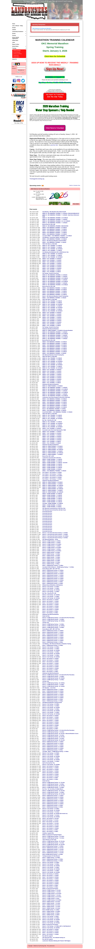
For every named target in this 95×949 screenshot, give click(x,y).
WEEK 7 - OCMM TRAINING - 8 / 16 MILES (52, 461)
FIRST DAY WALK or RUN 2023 (49, 413)
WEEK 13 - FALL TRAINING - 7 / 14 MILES (52, 250)
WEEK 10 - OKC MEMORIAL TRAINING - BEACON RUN (55, 226)
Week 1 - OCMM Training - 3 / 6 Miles (51, 914)
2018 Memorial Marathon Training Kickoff (52, 702)
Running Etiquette (16, 52)
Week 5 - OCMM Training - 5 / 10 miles (51, 908)
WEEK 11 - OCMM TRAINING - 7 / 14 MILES (52, 454)
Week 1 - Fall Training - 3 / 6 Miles (50, 612)
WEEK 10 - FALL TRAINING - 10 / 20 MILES (52, 257)
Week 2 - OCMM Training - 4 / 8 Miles (51, 563)
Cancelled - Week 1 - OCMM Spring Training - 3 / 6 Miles (55, 751)
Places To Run (15, 44)
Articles (14, 29)
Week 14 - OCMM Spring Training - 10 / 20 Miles (53, 621)
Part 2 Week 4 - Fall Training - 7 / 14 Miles (52, 474)
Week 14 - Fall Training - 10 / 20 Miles (51, 589)
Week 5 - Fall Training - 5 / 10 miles (50, 825)
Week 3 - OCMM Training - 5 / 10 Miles (51, 562)
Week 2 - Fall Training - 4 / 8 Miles (50, 611)
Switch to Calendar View (74, 185)
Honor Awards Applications (15, 38)
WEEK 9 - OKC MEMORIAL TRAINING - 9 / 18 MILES (54, 227)
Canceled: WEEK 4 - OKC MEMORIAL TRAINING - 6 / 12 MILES (57, 235)
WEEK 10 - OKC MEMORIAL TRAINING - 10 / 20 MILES (55, 284)
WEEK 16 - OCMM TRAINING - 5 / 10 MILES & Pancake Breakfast (57, 330)
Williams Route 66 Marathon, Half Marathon (52, 585)
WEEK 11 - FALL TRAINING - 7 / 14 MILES (52, 255)
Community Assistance (17, 31)
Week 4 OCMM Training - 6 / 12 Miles (50, 909)
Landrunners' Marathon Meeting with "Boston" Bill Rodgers (56, 940)
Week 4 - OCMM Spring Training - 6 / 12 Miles (53, 578)
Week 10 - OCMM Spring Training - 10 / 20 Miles (53, 686)
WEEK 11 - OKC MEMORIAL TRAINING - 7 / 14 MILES (54, 222)
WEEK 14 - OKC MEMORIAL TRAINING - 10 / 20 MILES (55, 217)
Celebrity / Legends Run (48, 833)
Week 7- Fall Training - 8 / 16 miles (50, 821)
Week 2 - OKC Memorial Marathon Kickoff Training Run (55, 296)
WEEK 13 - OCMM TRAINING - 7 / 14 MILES (52, 451)
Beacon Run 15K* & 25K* (48, 456)
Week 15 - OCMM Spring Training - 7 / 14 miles (53, 731)
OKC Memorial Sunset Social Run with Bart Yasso (54, 510)
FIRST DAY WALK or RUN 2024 (49, 356)
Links (13, 42)
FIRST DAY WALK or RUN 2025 (49, 299)
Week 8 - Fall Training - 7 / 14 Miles (50, 601)
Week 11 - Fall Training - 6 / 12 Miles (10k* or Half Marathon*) (56, 926)
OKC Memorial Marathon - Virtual (50, 539)
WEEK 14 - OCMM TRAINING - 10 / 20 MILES (52, 449)
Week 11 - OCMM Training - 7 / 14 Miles (51, 549)
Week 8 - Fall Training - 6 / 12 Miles (50, 931)
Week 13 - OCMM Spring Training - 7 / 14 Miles (53, 624)
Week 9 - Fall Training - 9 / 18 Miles (50, 599)
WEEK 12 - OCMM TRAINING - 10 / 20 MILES (52, 452)
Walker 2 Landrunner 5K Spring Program (52, 834)
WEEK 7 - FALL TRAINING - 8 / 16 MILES (51, 261)
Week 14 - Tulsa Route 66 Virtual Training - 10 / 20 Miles (55, 536)
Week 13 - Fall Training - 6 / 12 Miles (50, 921)
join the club (54, 145)
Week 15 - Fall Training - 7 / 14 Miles (50, 588)
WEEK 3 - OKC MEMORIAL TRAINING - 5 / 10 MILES (54, 239)
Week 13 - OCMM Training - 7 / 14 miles (51, 895)
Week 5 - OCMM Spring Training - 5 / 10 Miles (53, 576)
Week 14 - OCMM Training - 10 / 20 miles (51, 893)
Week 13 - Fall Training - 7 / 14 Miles (50, 591)
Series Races (15, 46)
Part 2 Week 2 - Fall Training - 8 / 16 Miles (52, 477)
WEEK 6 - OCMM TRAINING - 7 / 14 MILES (52, 498)
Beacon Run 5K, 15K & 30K (48, 224)
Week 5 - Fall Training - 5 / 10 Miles (50, 606)
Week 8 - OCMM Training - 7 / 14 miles (51, 903)
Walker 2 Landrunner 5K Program (50, 888)
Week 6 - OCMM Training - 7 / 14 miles (51, 906)
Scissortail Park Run (47, 511)
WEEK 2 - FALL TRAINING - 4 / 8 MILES (51, 270)
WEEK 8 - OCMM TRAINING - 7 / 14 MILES (52, 459)
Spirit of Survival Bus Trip (48, 762)
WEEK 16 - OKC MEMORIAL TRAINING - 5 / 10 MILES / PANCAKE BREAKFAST (60, 213)
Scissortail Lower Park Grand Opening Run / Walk (54, 430)
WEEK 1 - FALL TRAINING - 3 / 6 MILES (51, 271)
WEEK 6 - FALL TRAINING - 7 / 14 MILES (51, 263)
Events (14, 33)
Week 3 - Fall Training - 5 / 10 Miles (50, 609)
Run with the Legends (47, 935)
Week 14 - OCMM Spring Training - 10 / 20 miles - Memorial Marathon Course (60, 733)
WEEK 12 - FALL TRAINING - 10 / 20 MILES (52, 253)
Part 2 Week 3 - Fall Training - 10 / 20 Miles (52, 475)
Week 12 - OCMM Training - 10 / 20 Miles (51, 547)
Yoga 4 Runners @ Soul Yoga (49, 839)
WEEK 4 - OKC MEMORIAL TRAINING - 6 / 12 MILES (54, 294)
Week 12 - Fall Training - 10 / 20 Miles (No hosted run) (54, 813)
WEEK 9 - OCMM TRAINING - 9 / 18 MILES (52, 493)
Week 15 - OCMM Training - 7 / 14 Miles (51, 542)
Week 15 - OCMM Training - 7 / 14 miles (51, 891)
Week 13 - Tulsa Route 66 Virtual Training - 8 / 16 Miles (55, 537)
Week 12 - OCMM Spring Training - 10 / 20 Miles (53, 625)
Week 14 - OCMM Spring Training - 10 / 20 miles (53, 785)
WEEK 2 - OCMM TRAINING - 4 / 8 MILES (51, 469)
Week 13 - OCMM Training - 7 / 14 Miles (51, 545)
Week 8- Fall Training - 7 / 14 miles (50, 820)
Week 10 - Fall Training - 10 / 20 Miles (51, 598)
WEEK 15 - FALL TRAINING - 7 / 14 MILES (52, 247)
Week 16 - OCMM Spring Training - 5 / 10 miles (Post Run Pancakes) (58, 617)
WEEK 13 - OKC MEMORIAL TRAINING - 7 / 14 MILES (54, 219)
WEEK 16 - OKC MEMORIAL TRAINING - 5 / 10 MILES (54, 275)
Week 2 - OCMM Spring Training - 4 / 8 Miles (52, 581)
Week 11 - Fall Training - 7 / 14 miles (50, 815)
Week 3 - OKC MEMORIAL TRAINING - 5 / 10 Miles (54, 408)
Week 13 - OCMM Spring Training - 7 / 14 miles (53, 735)
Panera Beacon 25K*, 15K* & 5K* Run (51, 568)
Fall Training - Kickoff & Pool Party (50, 273)
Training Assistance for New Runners (51, 856)
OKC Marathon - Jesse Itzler (49, 687)
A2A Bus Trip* (45, 622)
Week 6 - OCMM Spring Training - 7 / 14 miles (53, 852)
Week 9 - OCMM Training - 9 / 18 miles (51, 901)
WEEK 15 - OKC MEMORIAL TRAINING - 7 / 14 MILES (54, 276)
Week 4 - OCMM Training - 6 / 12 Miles (51, 560)
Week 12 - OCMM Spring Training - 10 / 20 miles (53, 736)
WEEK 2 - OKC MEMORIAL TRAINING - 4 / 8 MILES (54, 353)
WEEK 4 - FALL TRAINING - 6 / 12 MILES (51, 266)
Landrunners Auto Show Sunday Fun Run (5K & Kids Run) (56, 397)
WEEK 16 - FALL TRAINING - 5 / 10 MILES (52, 245)
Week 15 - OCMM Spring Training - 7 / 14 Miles (53, 619)
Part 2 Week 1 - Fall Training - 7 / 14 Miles (52, 479)
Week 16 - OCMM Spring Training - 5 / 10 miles (53, 836)
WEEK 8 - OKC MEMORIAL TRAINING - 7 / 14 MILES (54, 229)
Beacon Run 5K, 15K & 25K (48, 286)
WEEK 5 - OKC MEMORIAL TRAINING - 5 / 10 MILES (54, 234)
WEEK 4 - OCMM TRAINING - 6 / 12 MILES (52, 465)
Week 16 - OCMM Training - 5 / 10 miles (51, 890)
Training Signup (16, 56)
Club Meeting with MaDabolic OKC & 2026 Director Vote (55, 252)
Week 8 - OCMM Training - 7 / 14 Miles (51, 554)
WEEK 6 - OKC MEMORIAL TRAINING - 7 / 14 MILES (54, 232)
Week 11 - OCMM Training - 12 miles (50, 898)
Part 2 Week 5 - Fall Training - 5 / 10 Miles (52, 472)
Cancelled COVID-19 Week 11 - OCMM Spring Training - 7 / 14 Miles (58, 567)
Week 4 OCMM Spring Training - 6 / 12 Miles (52, 854)
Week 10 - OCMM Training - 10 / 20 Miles (51, 550)
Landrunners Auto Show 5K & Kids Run (51, 457)
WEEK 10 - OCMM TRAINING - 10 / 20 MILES (52, 492)
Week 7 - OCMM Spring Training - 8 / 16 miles (53, 851)
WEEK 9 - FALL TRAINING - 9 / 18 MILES (51, 258)
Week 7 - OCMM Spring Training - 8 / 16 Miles (53, 573)
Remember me (21, 70)
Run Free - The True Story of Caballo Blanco (52, 789)
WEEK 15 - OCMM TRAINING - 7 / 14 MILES (52, 448)
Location (33, 197)
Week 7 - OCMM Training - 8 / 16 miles (51, 904)
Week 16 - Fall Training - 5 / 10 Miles (50, 586)
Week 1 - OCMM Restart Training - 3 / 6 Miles (52, 565)
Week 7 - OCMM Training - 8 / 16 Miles (51, 555)
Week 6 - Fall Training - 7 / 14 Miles (50, 604)
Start (34, 191)
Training (14, 48)
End (34, 194)
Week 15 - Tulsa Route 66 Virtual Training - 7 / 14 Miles (55, 534)
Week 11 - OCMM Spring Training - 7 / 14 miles (53, 738)
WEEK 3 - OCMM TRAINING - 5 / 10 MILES (52, 467)
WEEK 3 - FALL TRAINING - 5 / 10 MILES (51, 268)
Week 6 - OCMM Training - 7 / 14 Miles (51, 557)
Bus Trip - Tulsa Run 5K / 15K (49, 420)
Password (13, 68)
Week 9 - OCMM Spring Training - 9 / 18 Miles (53, 570)
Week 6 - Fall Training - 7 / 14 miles (50, 823)
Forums (14, 35)
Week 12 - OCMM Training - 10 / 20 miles (51, 896)
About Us (14, 59)
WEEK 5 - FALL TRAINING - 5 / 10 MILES (51, 265)
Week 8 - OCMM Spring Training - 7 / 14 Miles (53, 572)
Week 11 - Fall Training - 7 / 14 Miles (50, 596)
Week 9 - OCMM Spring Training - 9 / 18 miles (53, 847)
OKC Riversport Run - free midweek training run (53, 937)
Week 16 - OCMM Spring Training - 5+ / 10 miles (53, 782)
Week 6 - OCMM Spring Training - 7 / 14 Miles (53, 575)
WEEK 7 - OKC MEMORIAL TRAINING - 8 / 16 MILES (54, 230)
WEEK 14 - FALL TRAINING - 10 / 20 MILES (52, 248)
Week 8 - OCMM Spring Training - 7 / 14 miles (53, 849)
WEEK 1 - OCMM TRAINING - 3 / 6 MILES (51, 506)
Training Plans (16, 55)
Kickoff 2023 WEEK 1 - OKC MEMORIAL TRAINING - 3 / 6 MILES (57, 412)
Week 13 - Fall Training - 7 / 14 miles (50, 811)
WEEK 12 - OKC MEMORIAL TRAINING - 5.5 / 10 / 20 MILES (56, 221)
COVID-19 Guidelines (17, 53)
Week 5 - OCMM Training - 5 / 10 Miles (51, 558)
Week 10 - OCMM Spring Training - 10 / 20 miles (53, 740)
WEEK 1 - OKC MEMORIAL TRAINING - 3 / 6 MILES (54, 242)
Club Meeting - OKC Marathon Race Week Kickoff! (54, 211)
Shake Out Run (46, 616)
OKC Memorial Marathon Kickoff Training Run (53, 354)
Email (12, 66)
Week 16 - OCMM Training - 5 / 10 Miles (51, 541)
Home (13, 23)
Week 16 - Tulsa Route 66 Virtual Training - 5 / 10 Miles (55, 532)
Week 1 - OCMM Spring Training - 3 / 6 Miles (52, 583)
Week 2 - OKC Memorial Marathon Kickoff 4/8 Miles (54, 240)
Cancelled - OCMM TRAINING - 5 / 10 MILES (52, 503)
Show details (76, 203)
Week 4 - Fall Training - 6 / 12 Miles (50, 607)
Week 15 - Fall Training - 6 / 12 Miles (50, 918)
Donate (14, 27)
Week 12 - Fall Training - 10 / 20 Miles (51, 594)
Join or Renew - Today (17, 25)
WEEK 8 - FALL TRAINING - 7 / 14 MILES (51, 260)
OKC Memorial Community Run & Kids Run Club (53, 508)
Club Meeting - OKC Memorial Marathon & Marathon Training (56, 643)
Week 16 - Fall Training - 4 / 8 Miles (50, 916)
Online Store (15, 40)
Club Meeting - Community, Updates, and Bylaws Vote (55, 237)
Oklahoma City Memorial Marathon (50, 328)
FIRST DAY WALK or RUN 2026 (49, 243)
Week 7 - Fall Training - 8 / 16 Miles (50, 603)
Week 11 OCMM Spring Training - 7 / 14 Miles (52, 846)
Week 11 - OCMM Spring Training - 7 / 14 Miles (53, 627)
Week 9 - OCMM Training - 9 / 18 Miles (51, 552)
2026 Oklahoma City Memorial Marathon (41, 28)
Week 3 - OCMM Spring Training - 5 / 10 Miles (53, 580)
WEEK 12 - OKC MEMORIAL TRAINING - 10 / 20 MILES (55, 281)
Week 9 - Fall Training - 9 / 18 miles (50, 818)
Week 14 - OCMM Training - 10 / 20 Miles (51, 544)
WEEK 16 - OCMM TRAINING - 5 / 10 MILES (52, 385)
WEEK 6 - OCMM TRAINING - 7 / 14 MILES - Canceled (54, 462)
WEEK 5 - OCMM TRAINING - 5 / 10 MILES (52, 464)
